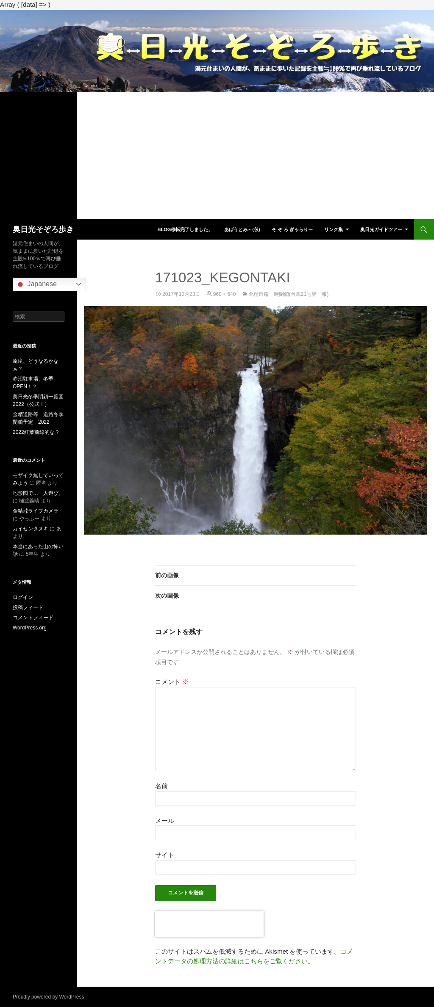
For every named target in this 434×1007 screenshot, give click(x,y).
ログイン (23, 597)
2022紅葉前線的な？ (36, 432)
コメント (172, 681)
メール (164, 820)
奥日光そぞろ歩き (43, 229)
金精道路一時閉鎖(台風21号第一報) (288, 294)
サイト (164, 854)
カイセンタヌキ (30, 529)
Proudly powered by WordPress (48, 997)
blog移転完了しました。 (185, 229)
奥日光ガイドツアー (381, 229)
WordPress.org (30, 628)
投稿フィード (28, 607)
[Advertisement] (217, 156)
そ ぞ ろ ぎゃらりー (292, 229)
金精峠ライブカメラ (35, 511)
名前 (161, 785)
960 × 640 (224, 294)
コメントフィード (33, 618)
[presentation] (209, 924)
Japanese (36, 284)
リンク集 (333, 229)
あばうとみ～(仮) (242, 229)
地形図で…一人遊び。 (38, 493)
